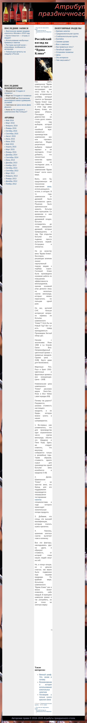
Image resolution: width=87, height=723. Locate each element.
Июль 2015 (10, 139)
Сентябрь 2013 (12, 171)
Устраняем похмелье (64, 52)
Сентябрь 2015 (12, 134)
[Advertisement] (43, 657)
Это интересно (62, 58)
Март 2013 (10, 173)
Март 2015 (10, 149)
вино (45, 705)
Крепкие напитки (63, 31)
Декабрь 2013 (11, 163)
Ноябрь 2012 (11, 184)
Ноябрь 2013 (11, 165)
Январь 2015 (11, 152)
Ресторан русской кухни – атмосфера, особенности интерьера (15, 47)
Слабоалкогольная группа (67, 36)
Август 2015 (11, 136)
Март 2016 (10, 123)
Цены (58, 55)
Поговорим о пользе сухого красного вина (45, 697)
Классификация (60, 23)
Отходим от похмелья (22, 96)
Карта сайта (44, 23)
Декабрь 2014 (11, 155)
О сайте (32, 23)
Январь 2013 (11, 179)
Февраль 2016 (12, 126)
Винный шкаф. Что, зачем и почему (45, 677)
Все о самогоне (62, 44)
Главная (21, 23)
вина (49, 187)
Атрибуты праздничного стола (59, 718)
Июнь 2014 (10, 160)
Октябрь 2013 (11, 168)
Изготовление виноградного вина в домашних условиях (17, 100)
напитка (38, 500)
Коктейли (60, 39)
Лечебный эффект (63, 50)
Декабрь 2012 (11, 181)
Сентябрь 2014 (12, 157)
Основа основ (76, 23)
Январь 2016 (11, 128)
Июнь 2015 (10, 141)
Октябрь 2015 (11, 131)
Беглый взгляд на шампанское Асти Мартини (43, 31)
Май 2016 (10, 120)
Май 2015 (10, 144)
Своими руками (62, 42)
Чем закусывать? (63, 60)
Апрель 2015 (11, 147)
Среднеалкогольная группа (67, 34)
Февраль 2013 (12, 176)
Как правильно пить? (64, 47)
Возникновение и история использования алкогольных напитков (45, 687)
